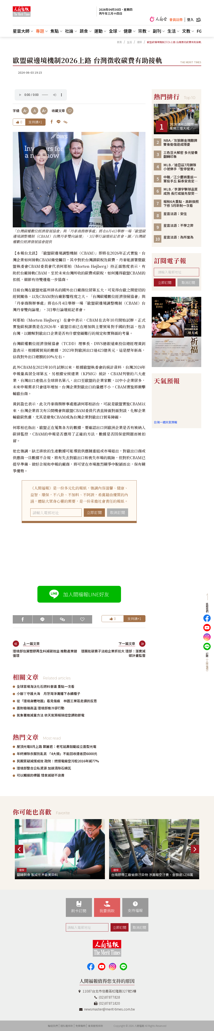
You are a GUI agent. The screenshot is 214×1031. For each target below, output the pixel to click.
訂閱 (207, 662)
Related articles (57, 678)
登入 (190, 19)
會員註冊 (176, 19)
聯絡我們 (53, 1025)
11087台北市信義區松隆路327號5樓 (107, 991)
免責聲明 (80, 1025)
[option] (176, 332)
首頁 (119, 42)
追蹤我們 (207, 607)
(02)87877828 (107, 997)
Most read (52, 738)
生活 (129, 42)
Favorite (63, 813)
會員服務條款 (95, 1025)
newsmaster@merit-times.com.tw (107, 1009)
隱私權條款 (66, 1025)
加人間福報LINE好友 (79, 594)
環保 (139, 42)
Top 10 (189, 98)
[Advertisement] (79, 554)
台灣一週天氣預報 (165, 422)
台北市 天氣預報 (176, 403)
